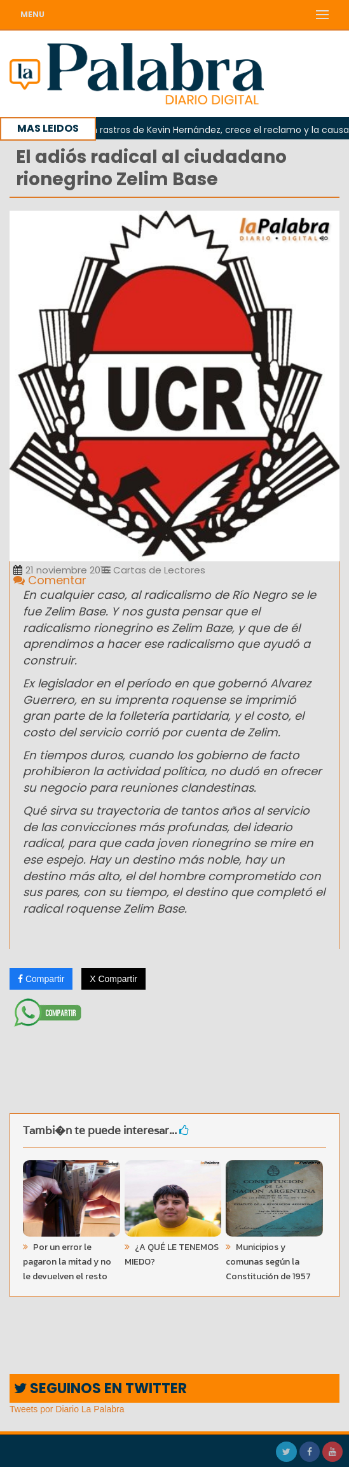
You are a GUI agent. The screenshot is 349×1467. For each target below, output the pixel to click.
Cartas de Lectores (153, 570)
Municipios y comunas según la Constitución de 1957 (268, 1261)
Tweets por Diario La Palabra (67, 1409)
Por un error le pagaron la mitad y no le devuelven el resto (67, 1261)
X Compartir (113, 979)
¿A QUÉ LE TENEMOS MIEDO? (172, 1254)
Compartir (41, 979)
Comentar (49, 580)
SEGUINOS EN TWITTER (100, 1388)
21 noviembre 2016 (61, 570)
